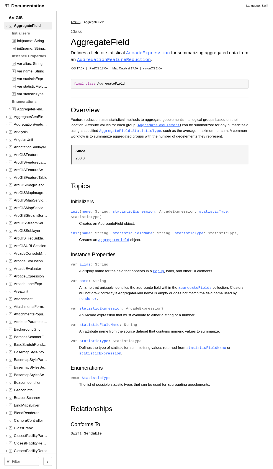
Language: (253, 5)
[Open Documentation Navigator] (7, 6)
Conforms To (119, 434)
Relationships (125, 419)
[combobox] (38, 461)
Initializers (115, 206)
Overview (118, 109)
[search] (36, 461)
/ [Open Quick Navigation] (77, 461)
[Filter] (38, 461)
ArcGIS (109, 22)
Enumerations (120, 378)
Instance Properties (126, 264)
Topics (114, 190)
